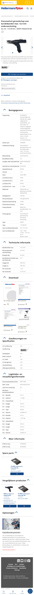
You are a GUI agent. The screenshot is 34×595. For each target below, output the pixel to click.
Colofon (21, 564)
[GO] (27, 8)
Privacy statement (11, 568)
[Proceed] (27, 2)
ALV (16, 564)
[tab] (17, 110)
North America (9, 2)
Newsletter (22, 568)
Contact (10, 564)
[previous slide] (2, 47)
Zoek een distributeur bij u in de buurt (8, 85)
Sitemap (17, 570)
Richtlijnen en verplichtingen (16, 566)
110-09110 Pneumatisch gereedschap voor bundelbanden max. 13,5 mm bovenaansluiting (10, 494)
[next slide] (32, 47)
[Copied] (2, 31)
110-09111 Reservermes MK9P (17, 465)
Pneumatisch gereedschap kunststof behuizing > (16, 103)
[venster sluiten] (32, 3)
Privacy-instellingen (22, 578)
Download (5, 95)
